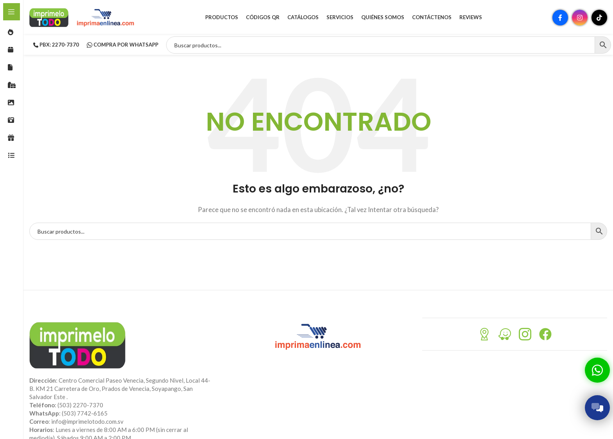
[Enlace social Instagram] (580, 17)
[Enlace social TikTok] (599, 17)
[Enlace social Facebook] (560, 17)
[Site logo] (48, 16)
